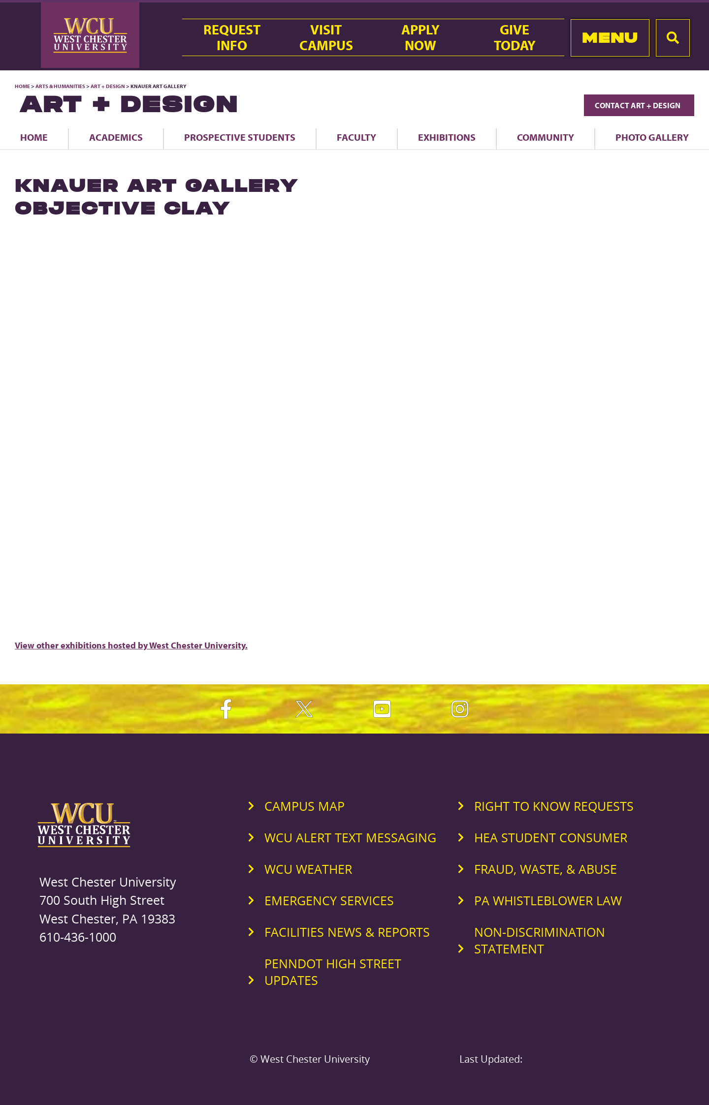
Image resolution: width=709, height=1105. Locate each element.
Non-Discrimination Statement (539, 940)
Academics (116, 137)
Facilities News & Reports (347, 931)
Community (545, 137)
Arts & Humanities (60, 86)
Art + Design (108, 86)
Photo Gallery (652, 137)
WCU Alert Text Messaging (350, 837)
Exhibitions (447, 137)
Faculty (356, 137)
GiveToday (515, 37)
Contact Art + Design (639, 105)
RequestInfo (231, 37)
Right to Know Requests (554, 806)
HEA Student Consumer (550, 837)
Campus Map (304, 806)
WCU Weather (308, 868)
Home (22, 86)
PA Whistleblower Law (548, 900)
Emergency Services (329, 900)
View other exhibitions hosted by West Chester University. (131, 645)
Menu (610, 38)
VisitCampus (326, 37)
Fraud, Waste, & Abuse (545, 868)
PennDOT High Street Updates (332, 971)
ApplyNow (420, 37)
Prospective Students (239, 137)
